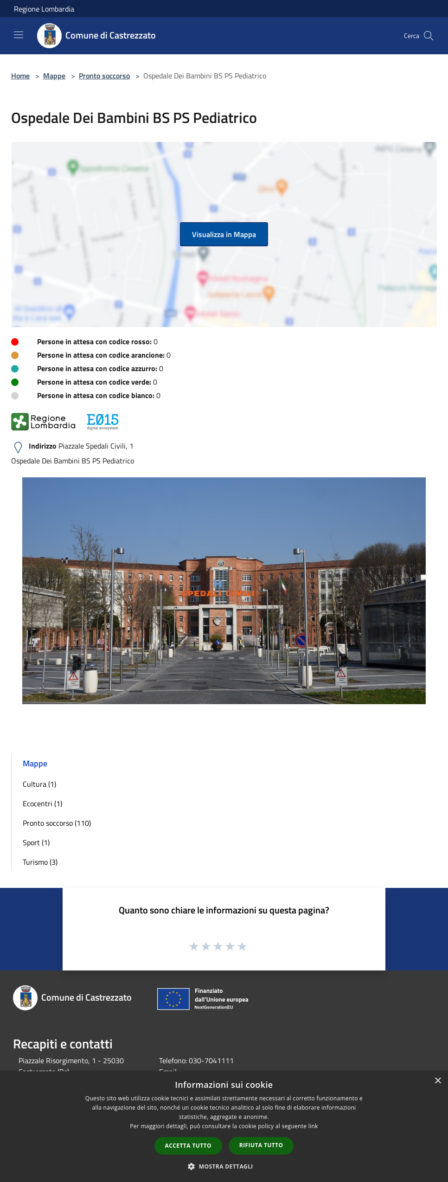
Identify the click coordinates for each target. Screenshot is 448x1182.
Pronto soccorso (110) (57, 823)
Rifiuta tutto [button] (261, 1145)
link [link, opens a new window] (313, 1126)
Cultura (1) (39, 784)
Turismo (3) (40, 861)
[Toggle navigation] (18, 34)
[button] (224, 1166)
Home (20, 75)
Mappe (54, 75)
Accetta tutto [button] (188, 1146)
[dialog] (224, 1126)
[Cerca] (428, 35)
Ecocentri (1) (42, 803)
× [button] (437, 1081)
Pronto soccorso (104, 75)
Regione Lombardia (44, 8)
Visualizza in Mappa (224, 234)
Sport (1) (36, 842)
